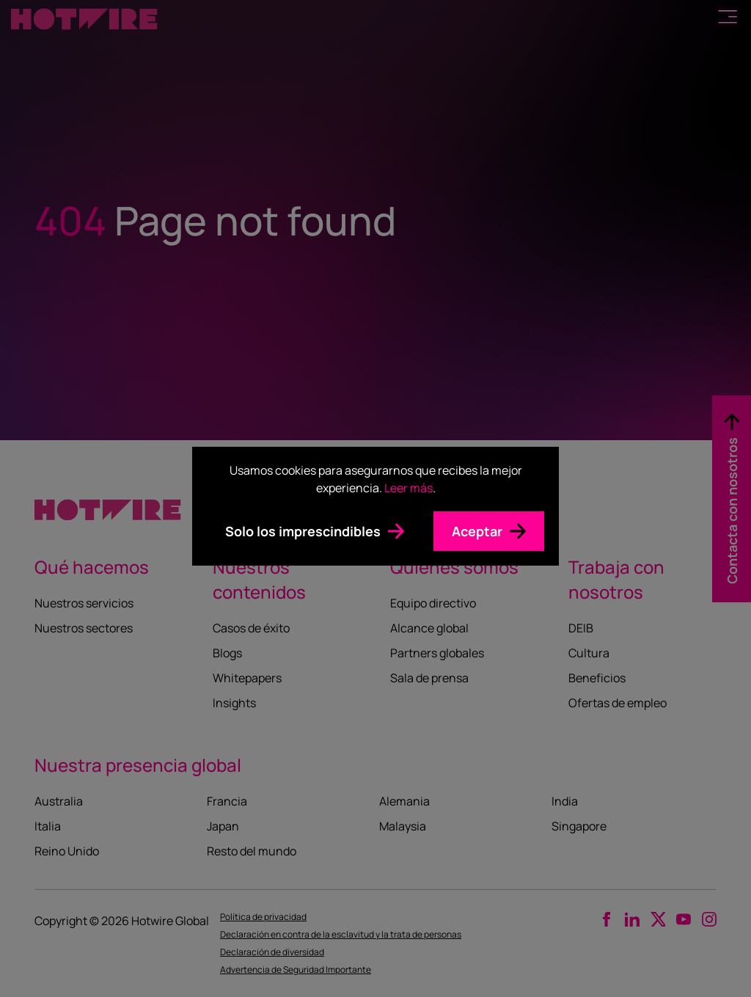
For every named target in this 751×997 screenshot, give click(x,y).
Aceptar (477, 531)
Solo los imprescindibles (303, 531)
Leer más (408, 488)
